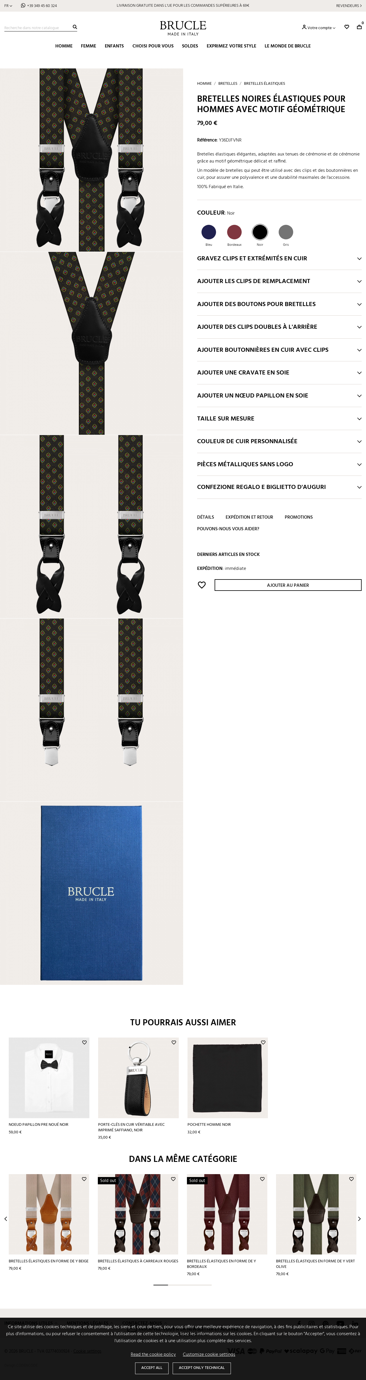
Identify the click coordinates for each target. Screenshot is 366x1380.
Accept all (151, 1368)
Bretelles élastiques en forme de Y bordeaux (221, 1264)
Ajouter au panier (288, 585)
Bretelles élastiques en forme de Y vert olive (315, 1264)
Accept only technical (202, 1368)
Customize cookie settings (209, 1354)
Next (359, 1219)
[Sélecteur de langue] (8, 6)
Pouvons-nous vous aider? (228, 529)
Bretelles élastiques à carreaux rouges (138, 1261)
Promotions (299, 517)
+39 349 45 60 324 (42, 6)
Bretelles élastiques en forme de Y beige (49, 1261)
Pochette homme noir (209, 1124)
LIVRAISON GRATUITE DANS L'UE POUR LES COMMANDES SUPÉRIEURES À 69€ (183, 5)
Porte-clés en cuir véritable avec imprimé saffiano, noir (131, 1127)
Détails (205, 517)
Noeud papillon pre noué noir (38, 1124)
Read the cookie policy (153, 1354)
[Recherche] (40, 28)
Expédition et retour (249, 517)
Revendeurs (347, 6)
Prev (5, 1219)
